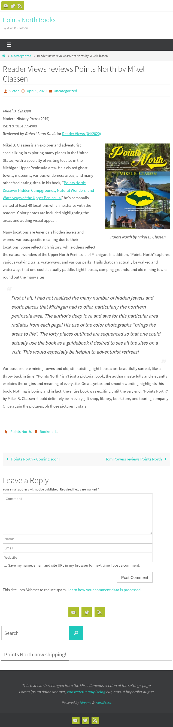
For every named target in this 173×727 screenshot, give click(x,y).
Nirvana (85, 702)
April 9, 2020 (37, 90)
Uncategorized (21, 56)
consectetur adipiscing (86, 691)
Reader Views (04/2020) (81, 133)
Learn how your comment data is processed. (105, 589)
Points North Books (29, 19)
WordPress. (103, 702)
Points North (20, 431)
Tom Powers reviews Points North (136, 459)
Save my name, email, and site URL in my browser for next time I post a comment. (74, 565)
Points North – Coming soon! (31, 459)
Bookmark (48, 431)
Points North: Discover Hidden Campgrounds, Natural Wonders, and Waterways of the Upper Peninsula (48, 190)
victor (14, 90)
